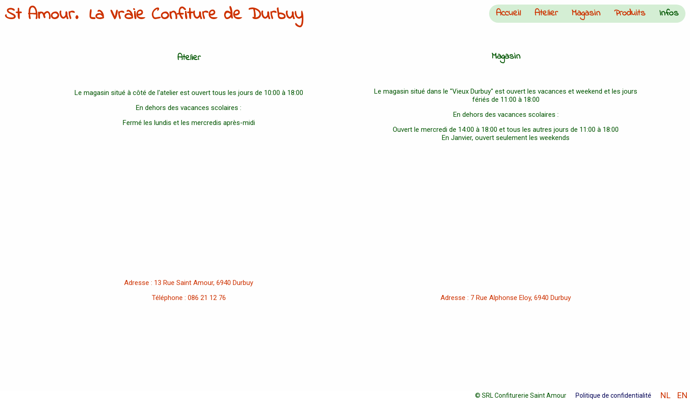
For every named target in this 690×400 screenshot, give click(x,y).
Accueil (508, 13)
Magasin (585, 13)
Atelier (546, 13)
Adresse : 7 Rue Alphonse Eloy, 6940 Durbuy (505, 298)
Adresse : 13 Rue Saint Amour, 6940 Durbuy (188, 283)
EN (682, 395)
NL (665, 395)
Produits (629, 13)
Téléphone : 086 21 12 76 (189, 298)
